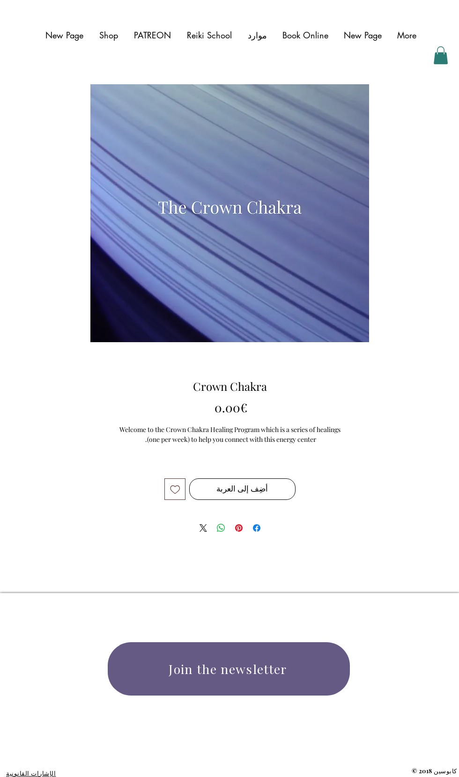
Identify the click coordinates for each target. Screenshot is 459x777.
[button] (257, 35)
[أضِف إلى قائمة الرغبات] (175, 489)
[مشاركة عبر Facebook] (256, 528)
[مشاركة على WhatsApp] (221, 528)
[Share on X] (203, 528)
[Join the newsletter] (229, 669)
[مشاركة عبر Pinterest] (238, 528)
